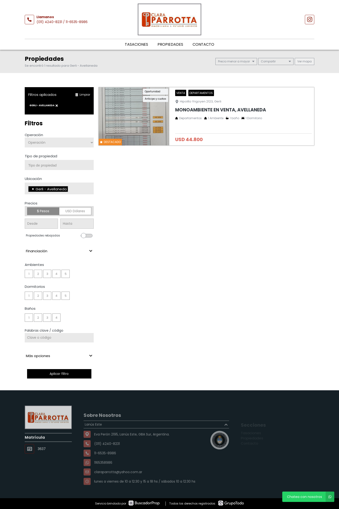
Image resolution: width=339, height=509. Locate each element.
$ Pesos (43, 211)
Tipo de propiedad (41, 156)
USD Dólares (75, 211)
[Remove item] (33, 189)
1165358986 (103, 473)
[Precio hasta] (76, 224)
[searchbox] (61, 165)
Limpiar (82, 95)
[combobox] (59, 165)
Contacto (203, 44)
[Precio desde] (41, 224)
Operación (34, 134)
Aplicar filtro (59, 373)
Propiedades (170, 44)
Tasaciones (136, 44)
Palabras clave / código (44, 330)
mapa (304, 61)
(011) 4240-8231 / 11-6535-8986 (62, 22)
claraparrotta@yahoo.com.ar (118, 482)
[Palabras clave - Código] (59, 337)
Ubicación (33, 178)
